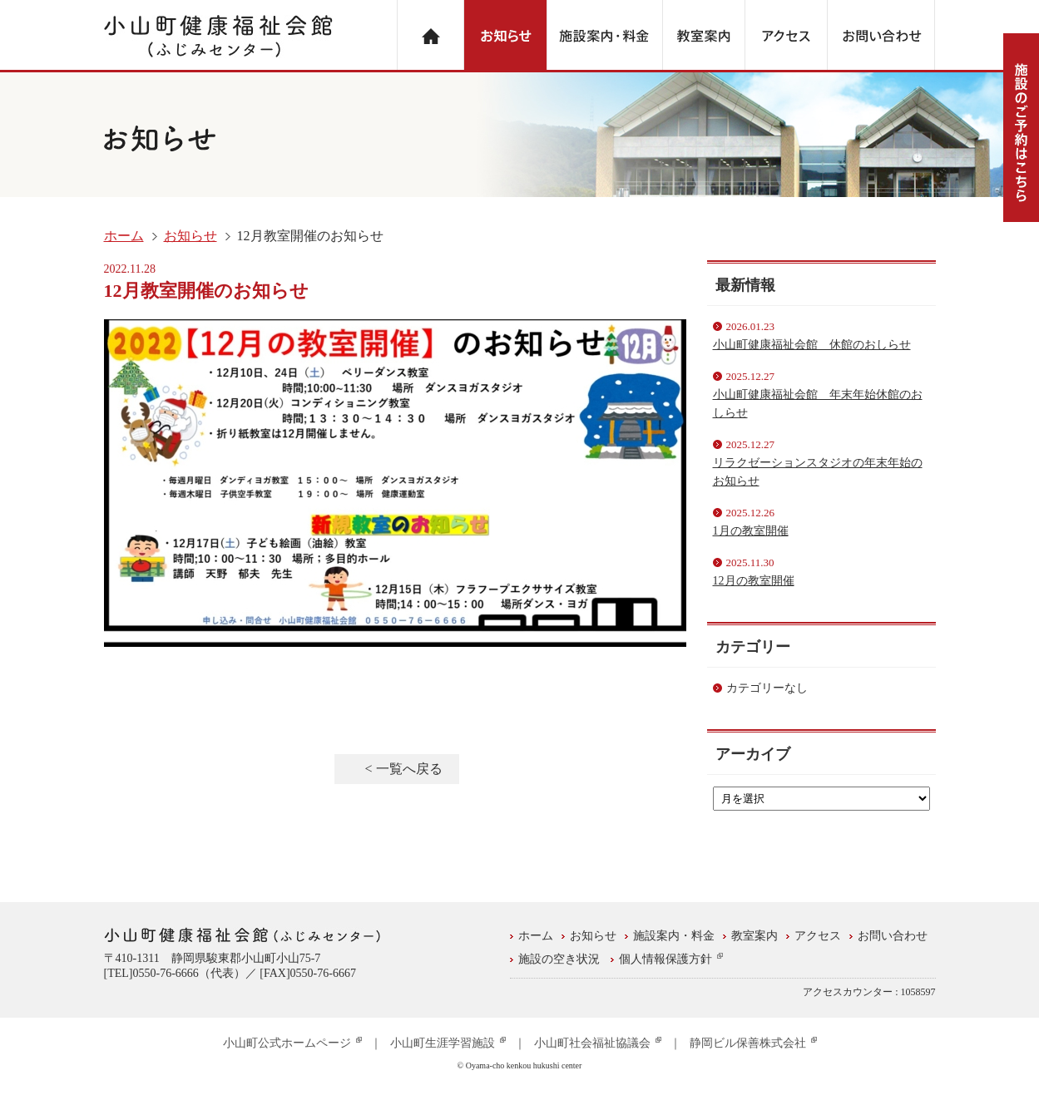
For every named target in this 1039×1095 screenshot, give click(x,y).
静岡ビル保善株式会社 (753, 1043)
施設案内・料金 (674, 936)
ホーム (124, 236)
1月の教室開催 (751, 531)
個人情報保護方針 (671, 959)
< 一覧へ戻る (403, 769)
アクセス (817, 936)
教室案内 (754, 936)
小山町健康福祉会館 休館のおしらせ (812, 344)
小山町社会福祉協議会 (597, 1043)
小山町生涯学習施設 (448, 1043)
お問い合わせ (893, 936)
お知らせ (190, 236)
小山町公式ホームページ (292, 1043)
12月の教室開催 (753, 581)
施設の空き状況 (559, 959)
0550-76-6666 (165, 973)
